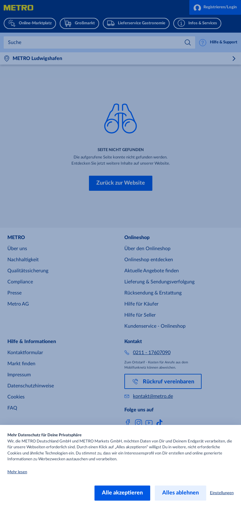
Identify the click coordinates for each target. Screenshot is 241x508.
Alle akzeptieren (122, 493)
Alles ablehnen (180, 493)
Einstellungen (222, 493)
